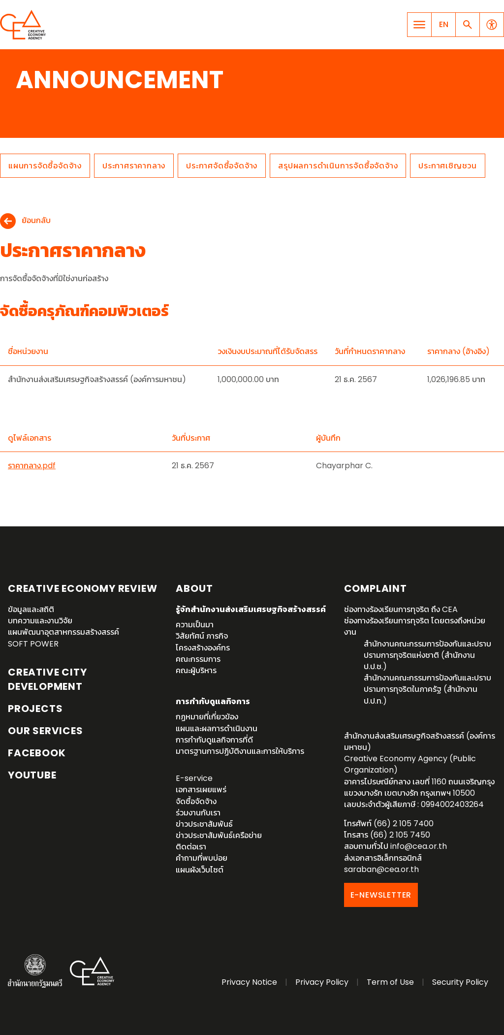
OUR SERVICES (45, 731)
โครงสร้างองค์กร (203, 647)
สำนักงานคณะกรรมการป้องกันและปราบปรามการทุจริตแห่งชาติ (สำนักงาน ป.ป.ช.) (427, 655)
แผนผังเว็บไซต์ (199, 869)
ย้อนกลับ (36, 220)
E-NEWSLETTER (381, 895)
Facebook (36, 753)
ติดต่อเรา (191, 846)
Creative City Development (47, 679)
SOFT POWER (33, 643)
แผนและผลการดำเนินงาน (216, 728)
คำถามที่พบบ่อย (201, 858)
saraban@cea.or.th (381, 869)
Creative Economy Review (82, 588)
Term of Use (390, 982)
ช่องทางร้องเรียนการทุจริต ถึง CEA (401, 609)
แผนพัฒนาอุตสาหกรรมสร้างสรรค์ (63, 632)
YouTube (32, 775)
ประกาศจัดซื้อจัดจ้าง (221, 165)
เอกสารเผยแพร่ (201, 789)
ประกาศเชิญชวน (447, 165)
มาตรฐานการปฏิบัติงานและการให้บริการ (240, 751)
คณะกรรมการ (198, 659)
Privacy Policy (321, 982)
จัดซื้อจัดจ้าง (196, 801)
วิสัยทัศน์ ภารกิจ (202, 636)
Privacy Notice (249, 982)
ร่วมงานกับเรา (198, 812)
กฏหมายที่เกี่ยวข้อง (207, 716)
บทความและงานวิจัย (40, 620)
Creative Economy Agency (24, 24)
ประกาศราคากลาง (133, 165)
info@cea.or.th (418, 846)
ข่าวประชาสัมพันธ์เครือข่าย (219, 835)
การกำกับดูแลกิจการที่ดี (214, 739)
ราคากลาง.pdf (32, 465)
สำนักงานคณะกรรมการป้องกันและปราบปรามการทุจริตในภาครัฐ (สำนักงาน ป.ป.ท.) (427, 689)
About (194, 588)
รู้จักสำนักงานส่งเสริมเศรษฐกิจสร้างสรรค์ (251, 609)
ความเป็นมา (195, 624)
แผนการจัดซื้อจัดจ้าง (45, 165)
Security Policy (460, 982)
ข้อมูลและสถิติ (31, 609)
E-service (194, 778)
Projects (35, 708)
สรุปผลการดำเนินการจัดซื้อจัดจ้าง (338, 165)
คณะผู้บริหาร (196, 670)
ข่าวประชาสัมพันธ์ (204, 824)
